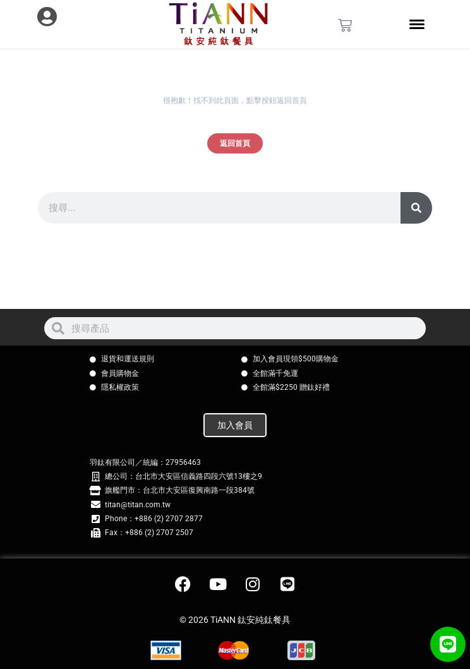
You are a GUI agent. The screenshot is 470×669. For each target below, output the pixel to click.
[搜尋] (416, 208)
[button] (448, 644)
